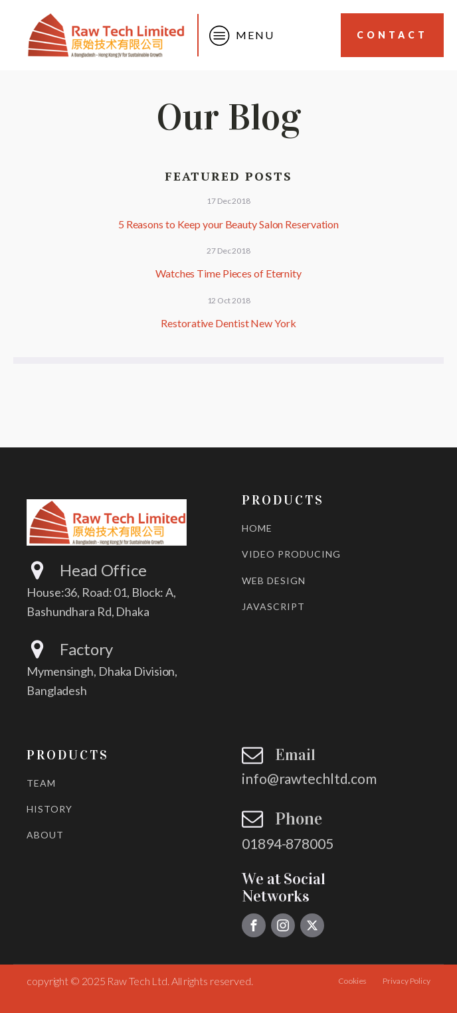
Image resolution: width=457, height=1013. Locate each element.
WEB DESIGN (274, 580)
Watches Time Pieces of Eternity (228, 273)
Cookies (352, 981)
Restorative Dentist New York (228, 323)
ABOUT (45, 835)
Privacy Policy (406, 981)
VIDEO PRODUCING (291, 554)
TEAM (41, 783)
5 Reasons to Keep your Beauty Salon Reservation (228, 224)
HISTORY (49, 809)
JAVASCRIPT (273, 606)
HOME (257, 528)
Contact (392, 34)
